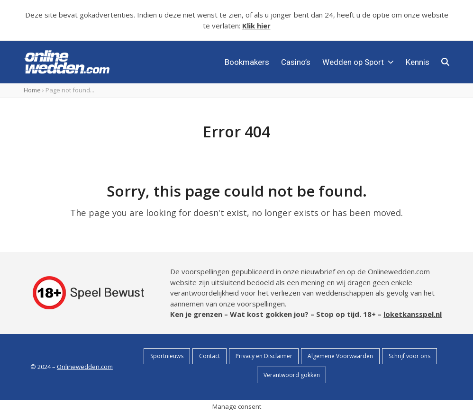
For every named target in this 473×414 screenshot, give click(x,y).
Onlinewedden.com (85, 366)
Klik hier (256, 25)
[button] (445, 62)
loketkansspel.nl (412, 314)
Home (32, 90)
